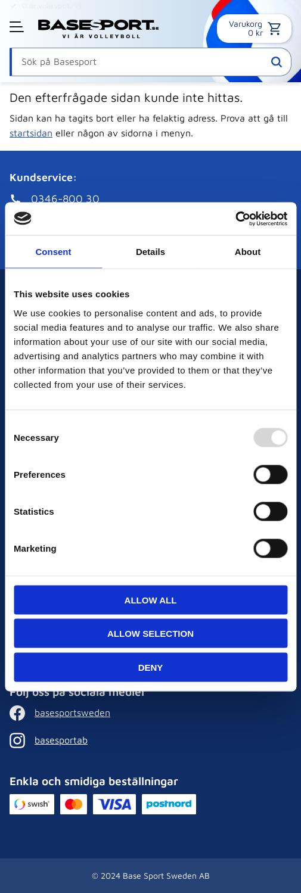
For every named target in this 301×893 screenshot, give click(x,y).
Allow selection (150, 633)
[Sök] (276, 62)
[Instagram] (147, 740)
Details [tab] (150, 252)
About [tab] (247, 252)
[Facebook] (147, 713)
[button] (18, 27)
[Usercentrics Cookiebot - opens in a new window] (235, 218)
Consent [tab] (54, 252)
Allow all (151, 600)
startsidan (31, 132)
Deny (150, 667)
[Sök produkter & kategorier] (150, 62)
